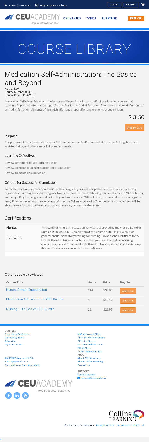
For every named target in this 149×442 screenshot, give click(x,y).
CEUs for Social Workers (91, 337)
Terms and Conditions (130, 425)
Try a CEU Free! (14, 344)
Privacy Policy (105, 425)
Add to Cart (134, 127)
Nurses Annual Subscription (26, 290)
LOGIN (114, 4)
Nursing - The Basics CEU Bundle (30, 309)
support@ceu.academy (53, 5)
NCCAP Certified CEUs (90, 344)
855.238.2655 (86, 374)
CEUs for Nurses (86, 341)
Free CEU (136, 18)
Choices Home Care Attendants (23, 365)
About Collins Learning (90, 361)
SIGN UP (130, 4)
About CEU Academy (89, 358)
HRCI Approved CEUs (17, 361)
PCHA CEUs (84, 348)
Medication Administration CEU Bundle (34, 299)
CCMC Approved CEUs (90, 351)
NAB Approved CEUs (89, 334)
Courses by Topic (14, 337)
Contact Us (83, 365)
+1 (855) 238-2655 (19, 5)
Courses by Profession (17, 334)
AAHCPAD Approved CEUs (19, 358)
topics (91, 18)
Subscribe (109, 18)
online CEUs (72, 18)
